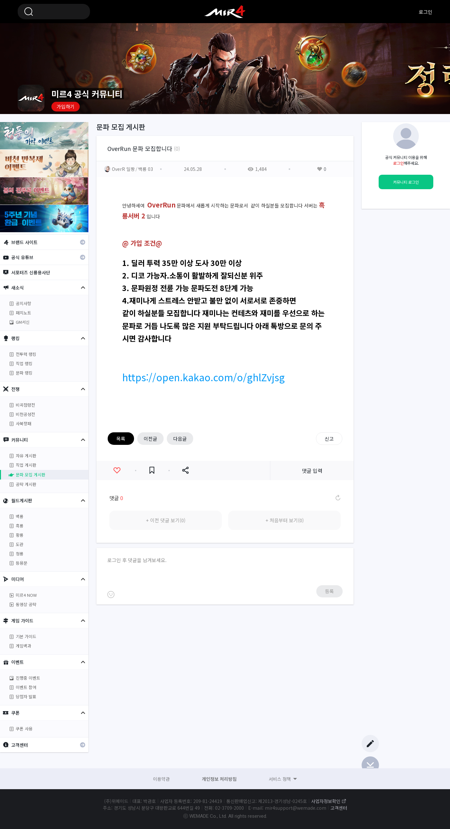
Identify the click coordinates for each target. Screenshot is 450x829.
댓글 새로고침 (337, 498)
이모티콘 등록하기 (111, 594)
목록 (120, 438)
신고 (329, 438)
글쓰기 (370, 743)
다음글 (180, 438)
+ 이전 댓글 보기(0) (165, 520)
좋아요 (116, 470)
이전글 (150, 438)
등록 (329, 591)
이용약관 (161, 779)
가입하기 (66, 106)
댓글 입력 (312, 470)
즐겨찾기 (151, 470)
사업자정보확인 (325, 801)
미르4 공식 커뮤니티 (225, 11)
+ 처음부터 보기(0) (285, 520)
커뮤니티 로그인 (406, 182)
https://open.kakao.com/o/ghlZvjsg (203, 377)
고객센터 (338, 808)
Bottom (370, 765)
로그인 (425, 11)
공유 (185, 470)
